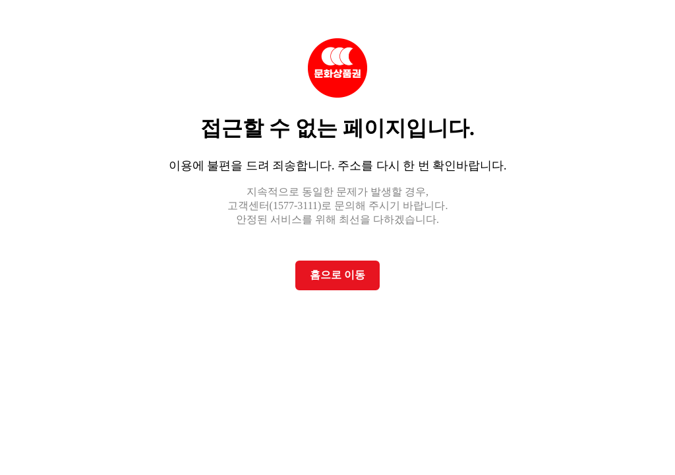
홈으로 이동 (337, 274)
